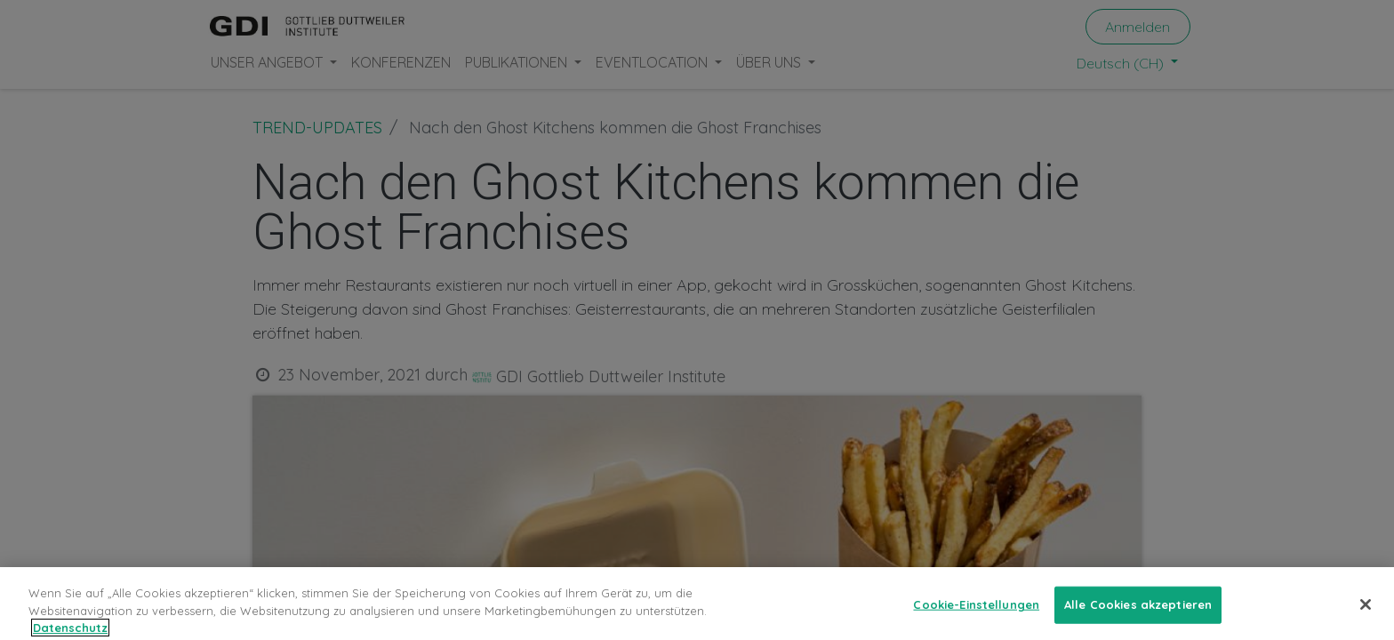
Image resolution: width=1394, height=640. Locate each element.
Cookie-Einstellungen (976, 616)
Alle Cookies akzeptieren (1138, 616)
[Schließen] (1365, 616)
